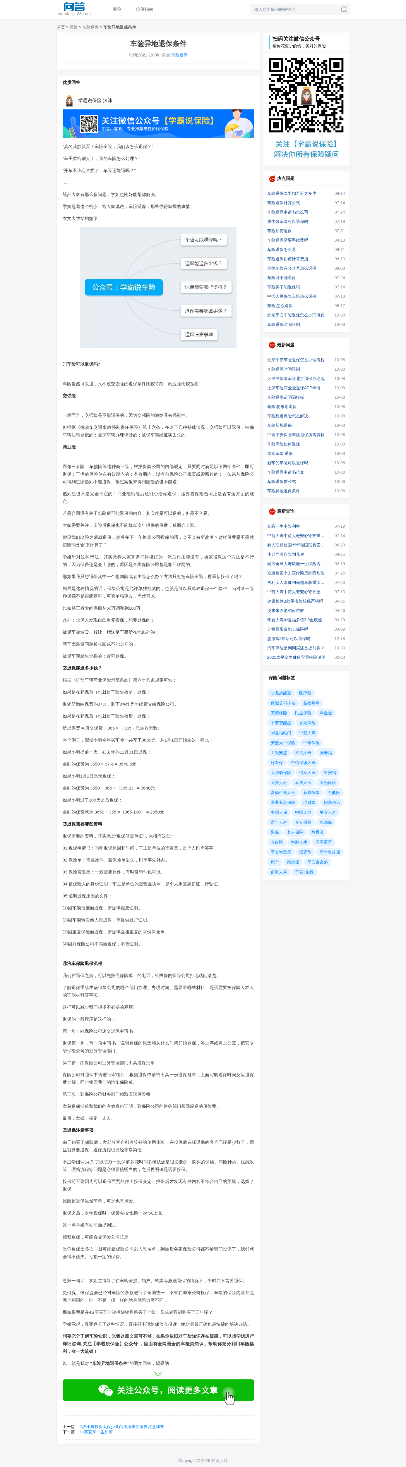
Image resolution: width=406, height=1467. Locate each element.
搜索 (344, 9)
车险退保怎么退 (281, 249)
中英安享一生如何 (96, 1432)
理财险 (309, 802)
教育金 (317, 832)
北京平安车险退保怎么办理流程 (296, 315)
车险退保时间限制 (283, 324)
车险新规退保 (279, 425)
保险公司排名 (283, 703)
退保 (275, 832)
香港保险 (307, 722)
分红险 (277, 842)
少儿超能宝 (281, 693)
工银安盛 (279, 752)
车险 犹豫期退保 (282, 406)
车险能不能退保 (281, 277)
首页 (61, 27)
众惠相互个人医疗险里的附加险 (296, 573)
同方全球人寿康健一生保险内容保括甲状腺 (297, 563)
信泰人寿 (307, 772)
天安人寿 (279, 782)
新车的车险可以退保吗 (287, 462)
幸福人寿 (303, 752)
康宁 (275, 862)
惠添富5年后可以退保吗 (289, 638)
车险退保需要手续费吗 (287, 240)
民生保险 (303, 713)
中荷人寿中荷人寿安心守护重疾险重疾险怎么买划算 (297, 591)
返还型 (305, 852)
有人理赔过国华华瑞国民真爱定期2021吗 (297, 545)
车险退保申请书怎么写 (287, 212)
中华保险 (311, 742)
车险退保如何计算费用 (287, 259)
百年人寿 (279, 822)
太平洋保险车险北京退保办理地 (296, 378)
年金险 (326, 713)
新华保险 (311, 792)
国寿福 (326, 752)
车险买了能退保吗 (283, 287)
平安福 (330, 772)
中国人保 (279, 812)
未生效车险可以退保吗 (287, 221)
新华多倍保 (330, 852)
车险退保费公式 (281, 481)
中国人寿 (303, 812)
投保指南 (144, 9)
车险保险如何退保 (283, 444)
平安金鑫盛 (317, 862)
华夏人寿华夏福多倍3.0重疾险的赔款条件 (297, 620)
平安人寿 (328, 812)
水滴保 (326, 822)
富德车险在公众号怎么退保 (291, 268)
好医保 (277, 762)
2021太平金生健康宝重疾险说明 (296, 657)
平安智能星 (281, 722)
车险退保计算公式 (283, 202)
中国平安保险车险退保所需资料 (296, 434)
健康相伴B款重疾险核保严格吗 (295, 601)
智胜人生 (299, 842)
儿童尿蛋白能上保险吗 (287, 629)
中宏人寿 (307, 732)
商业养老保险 (283, 802)
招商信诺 (332, 802)
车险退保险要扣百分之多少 (291, 193)
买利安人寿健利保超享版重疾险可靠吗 (297, 582)
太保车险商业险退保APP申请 (294, 388)
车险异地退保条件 (283, 491)
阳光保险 (328, 782)
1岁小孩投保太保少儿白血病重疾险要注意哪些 (122, 1426)
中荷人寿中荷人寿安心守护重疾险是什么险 (297, 535)
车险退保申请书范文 (285, 472)
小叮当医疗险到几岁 (285, 554)
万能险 (334, 792)
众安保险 (303, 822)
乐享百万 (324, 842)
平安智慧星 (281, 852)
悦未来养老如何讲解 (285, 610)
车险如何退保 (279, 230)
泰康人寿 (303, 782)
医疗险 (305, 693)
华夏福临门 (281, 732)
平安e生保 (304, 872)
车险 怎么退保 (280, 305)
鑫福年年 (311, 703)
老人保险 (295, 832)
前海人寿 (279, 872)
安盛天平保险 (283, 742)
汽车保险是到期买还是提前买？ (296, 648)
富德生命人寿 (283, 792)
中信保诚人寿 (303, 762)
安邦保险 (279, 713)
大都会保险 (281, 772)
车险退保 (90, 27)
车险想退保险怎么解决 (287, 416)
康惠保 (293, 862)
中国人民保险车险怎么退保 (291, 296)
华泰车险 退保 (280, 453)
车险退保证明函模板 (285, 397)
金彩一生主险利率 (283, 526)
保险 (116, 9)
